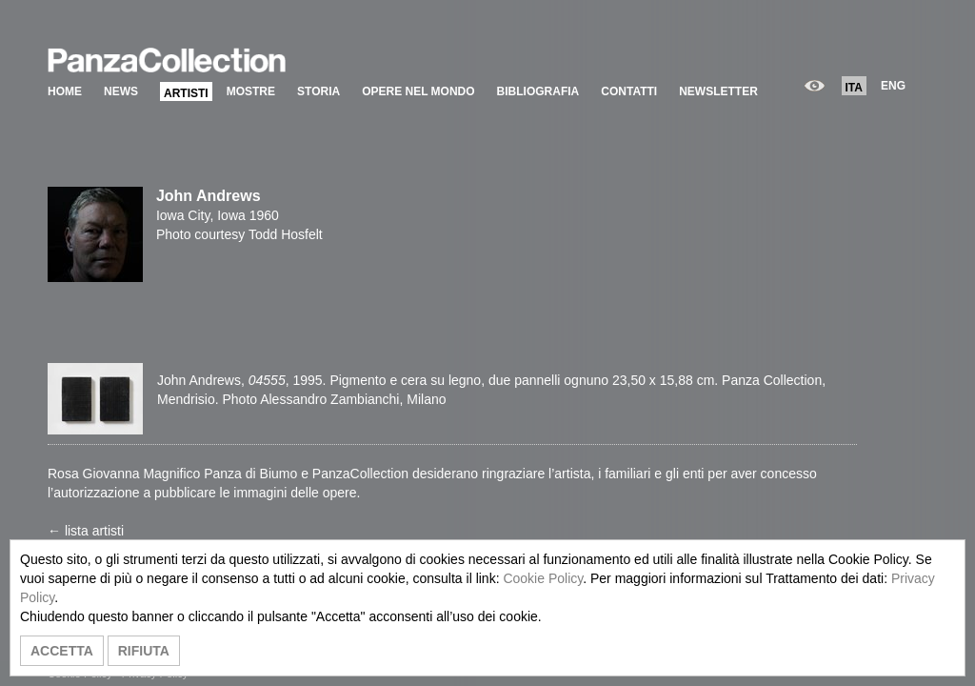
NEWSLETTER (718, 91)
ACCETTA (61, 650)
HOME (65, 91)
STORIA (318, 91)
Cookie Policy (543, 578)
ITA (854, 87)
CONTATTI (629, 91)
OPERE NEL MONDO (418, 91)
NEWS (121, 91)
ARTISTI (186, 93)
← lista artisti (86, 530)
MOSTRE (251, 91)
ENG (893, 85)
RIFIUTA (143, 650)
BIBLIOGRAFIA (538, 91)
